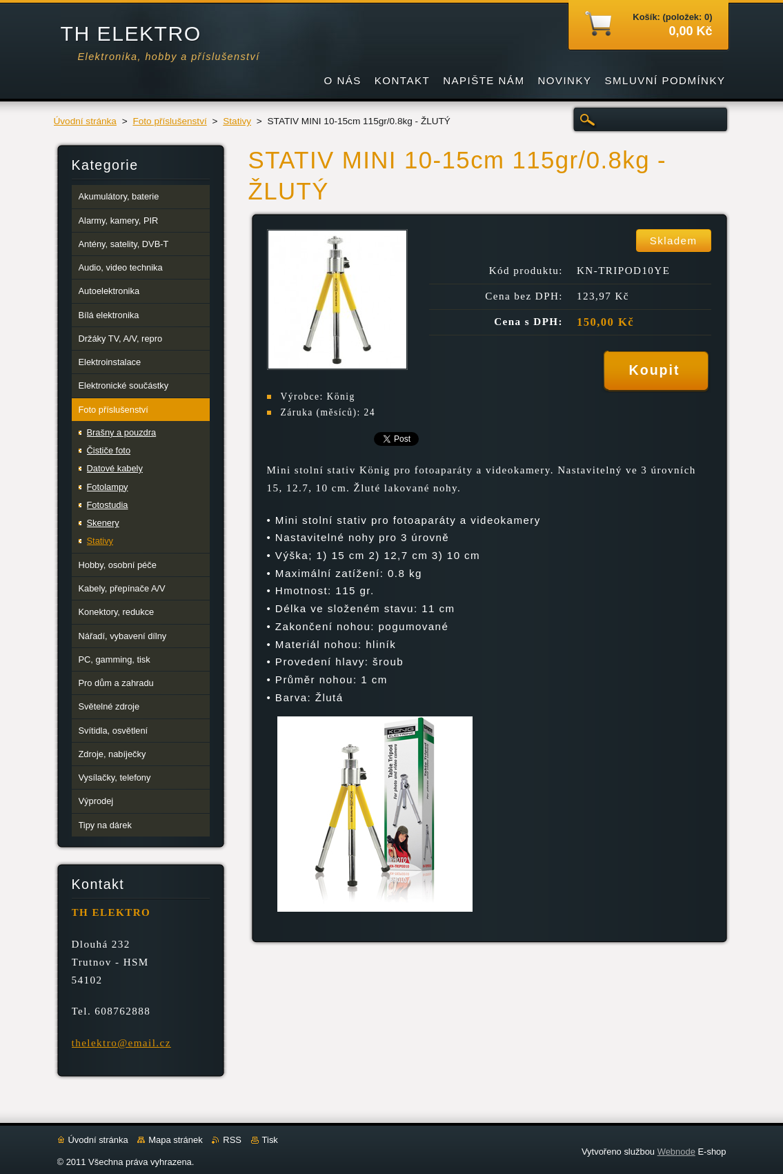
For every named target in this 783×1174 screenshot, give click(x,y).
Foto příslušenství (169, 121)
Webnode (676, 1151)
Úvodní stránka (85, 121)
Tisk (270, 1140)
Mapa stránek (175, 1140)
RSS (232, 1140)
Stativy (237, 121)
